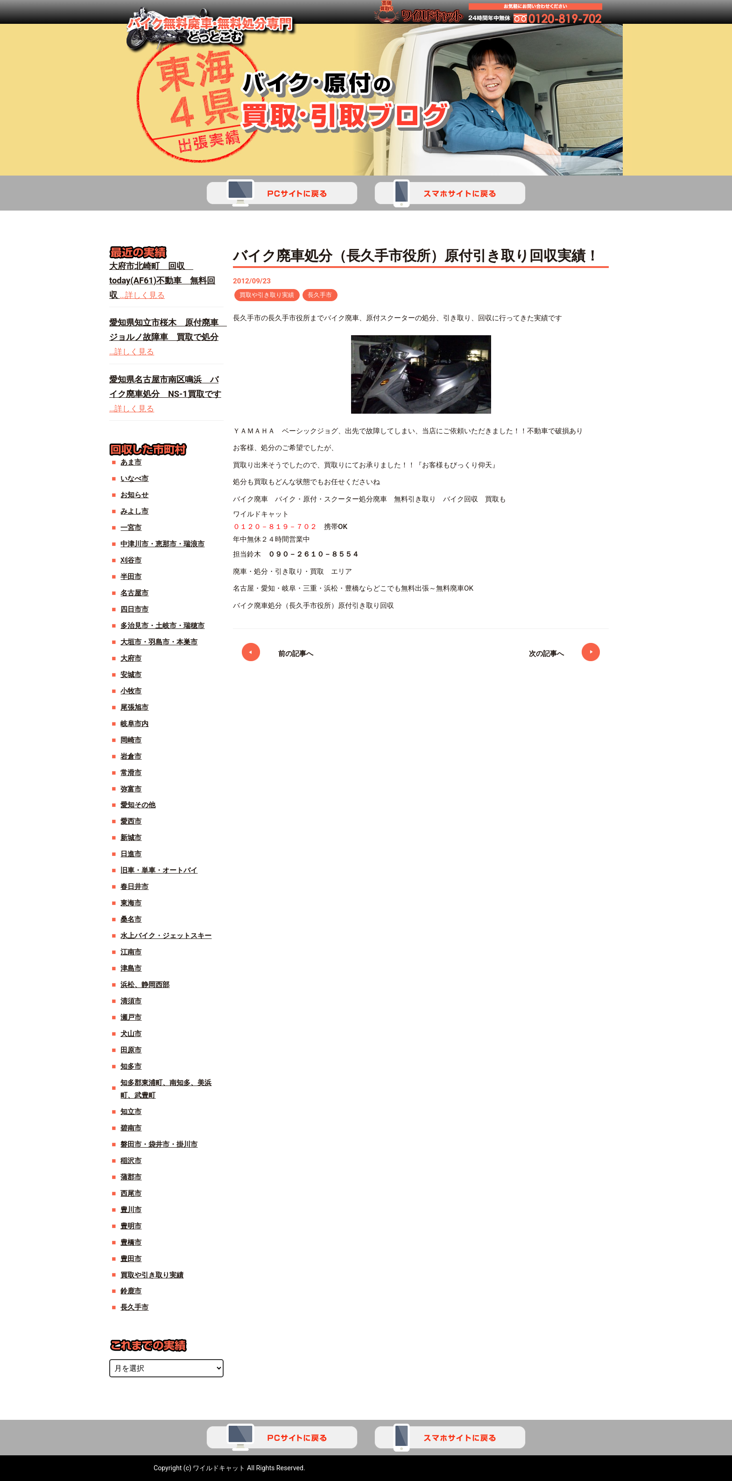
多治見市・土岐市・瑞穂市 (162, 625)
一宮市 (130, 527)
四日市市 (134, 609)
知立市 (130, 1111)
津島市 (130, 968)
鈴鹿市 (130, 1291)
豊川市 (130, 1210)
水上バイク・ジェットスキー (165, 935)
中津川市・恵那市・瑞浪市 (162, 544)
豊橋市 (130, 1242)
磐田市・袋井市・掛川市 (158, 1144)
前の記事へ (295, 655)
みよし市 (134, 511)
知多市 (130, 1066)
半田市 (130, 576)
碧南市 (130, 1128)
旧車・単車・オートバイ (158, 870)
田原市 (130, 1050)
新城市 (130, 837)
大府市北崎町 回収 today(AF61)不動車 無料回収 (162, 280)
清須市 (130, 1001)
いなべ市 (134, 478)
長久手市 (326, 295)
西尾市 (130, 1193)
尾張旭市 (134, 707)
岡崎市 (130, 740)
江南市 (130, 952)
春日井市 (134, 886)
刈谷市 (130, 560)
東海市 (130, 903)
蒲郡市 (130, 1177)
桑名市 (130, 919)
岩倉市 (130, 756)
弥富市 (130, 789)
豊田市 (130, 1259)
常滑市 (130, 773)
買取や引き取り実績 (269, 295)
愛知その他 (137, 805)
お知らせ (134, 495)
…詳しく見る (142, 295)
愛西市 (130, 821)
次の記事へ (546, 655)
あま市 (130, 462)
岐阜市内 (134, 723)
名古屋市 (134, 593)
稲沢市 (130, 1161)
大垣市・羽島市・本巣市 (158, 642)
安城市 (130, 674)
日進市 (130, 854)
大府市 (130, 658)
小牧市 (130, 691)
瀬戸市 (130, 1017)
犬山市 (130, 1034)
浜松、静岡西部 (144, 984)
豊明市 (130, 1226)
